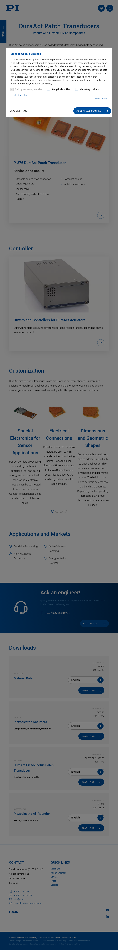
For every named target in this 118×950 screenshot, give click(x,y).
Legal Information (19, 95)
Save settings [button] (18, 111)
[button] (92, 110)
